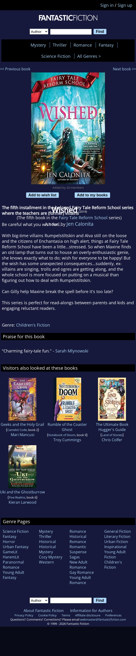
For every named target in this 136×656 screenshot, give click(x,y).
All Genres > (90, 56)
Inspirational (115, 546)
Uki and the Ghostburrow (22, 492)
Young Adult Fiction (115, 554)
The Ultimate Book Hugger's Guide (112, 427)
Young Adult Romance (80, 580)
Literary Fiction (117, 536)
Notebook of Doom (61, 435)
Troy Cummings (67, 439)
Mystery (38, 45)
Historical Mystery (47, 549)
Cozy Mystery (50, 557)
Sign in (107, 5)
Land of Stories (112, 435)
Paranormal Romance (13, 565)
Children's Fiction (33, 325)
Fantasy (106, 45)
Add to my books (92, 195)
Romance (82, 45)
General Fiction (117, 531)
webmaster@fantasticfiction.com (103, 619)
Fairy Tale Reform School (83, 217)
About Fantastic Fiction (44, 610)
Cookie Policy (47, 615)
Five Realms (17, 497)
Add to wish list (42, 195)
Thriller (60, 45)
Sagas (75, 557)
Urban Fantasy (15, 546)
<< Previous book (15, 69)
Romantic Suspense (78, 549)
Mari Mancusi (22, 434)
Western (46, 562)
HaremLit (11, 557)
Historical (47, 541)
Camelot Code (17, 430)
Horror (9, 541)
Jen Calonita (80, 223)
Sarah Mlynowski (71, 351)
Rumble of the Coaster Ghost (67, 427)
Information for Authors (91, 610)
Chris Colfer (112, 439)
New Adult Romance (78, 565)
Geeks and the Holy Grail (22, 424)
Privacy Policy (23, 615)
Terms (66, 615)
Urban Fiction (116, 541)
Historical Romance (78, 539)
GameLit (10, 551)
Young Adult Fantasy (13, 575)
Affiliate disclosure (87, 615)
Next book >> (124, 69)
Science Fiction (55, 56)
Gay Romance (82, 572)
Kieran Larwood (22, 502)
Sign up (125, 5)
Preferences (113, 615)
